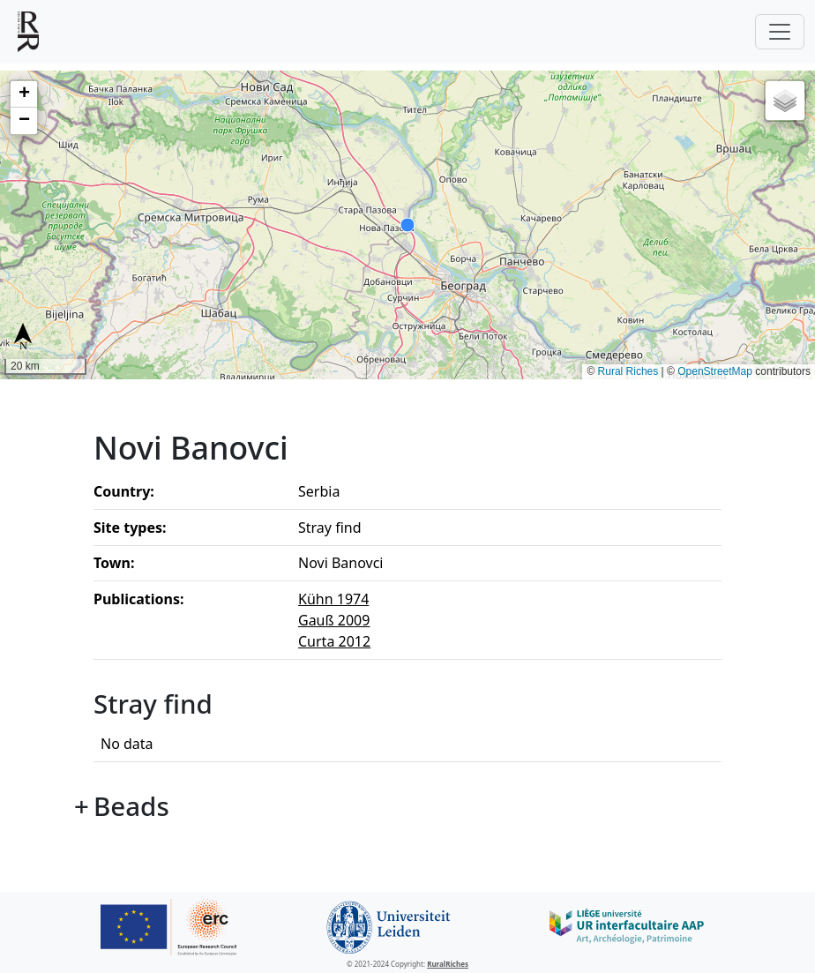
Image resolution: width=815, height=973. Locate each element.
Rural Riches (628, 371)
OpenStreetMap (714, 371)
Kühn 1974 (333, 599)
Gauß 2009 (334, 620)
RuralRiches (447, 964)
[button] (24, 94)
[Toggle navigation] (779, 31)
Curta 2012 (334, 641)
